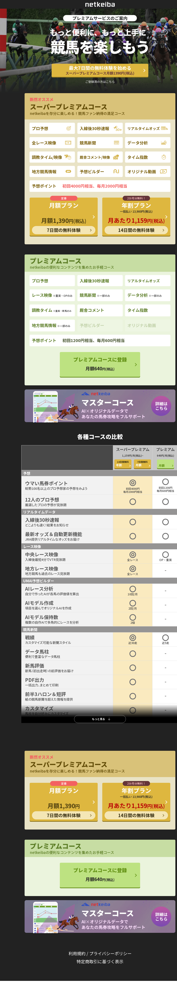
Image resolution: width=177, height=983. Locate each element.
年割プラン (136, 217)
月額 (142, 463)
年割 (123, 463)
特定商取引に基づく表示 (100, 961)
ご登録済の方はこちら (100, 81)
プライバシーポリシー (110, 953)
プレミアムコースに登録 (100, 364)
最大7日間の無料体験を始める (100, 70)
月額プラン (64, 217)
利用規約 (77, 953)
